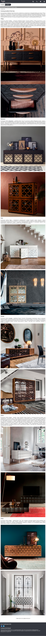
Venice (10, 417)
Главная (2, 4)
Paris (11, 220)
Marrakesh (11, 120)
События (8, 4)
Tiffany (10, 20)
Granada (10, 318)
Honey (10, 520)
